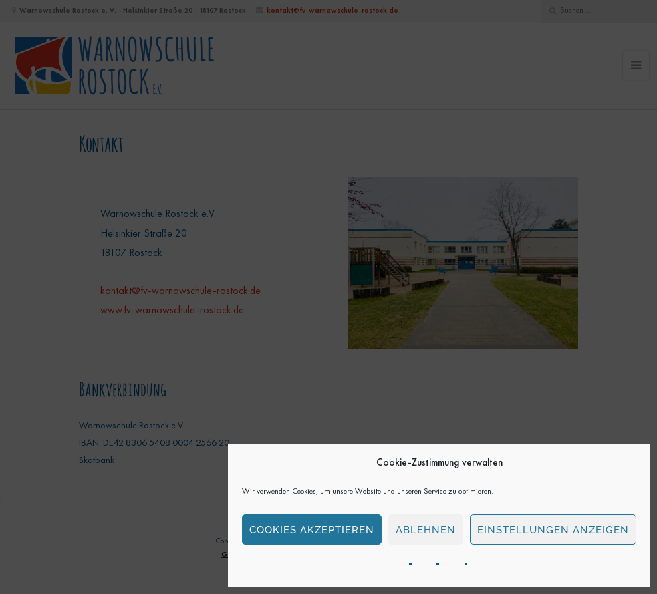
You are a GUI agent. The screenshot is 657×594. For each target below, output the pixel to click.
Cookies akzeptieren (311, 530)
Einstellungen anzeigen (553, 530)
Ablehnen (426, 530)
